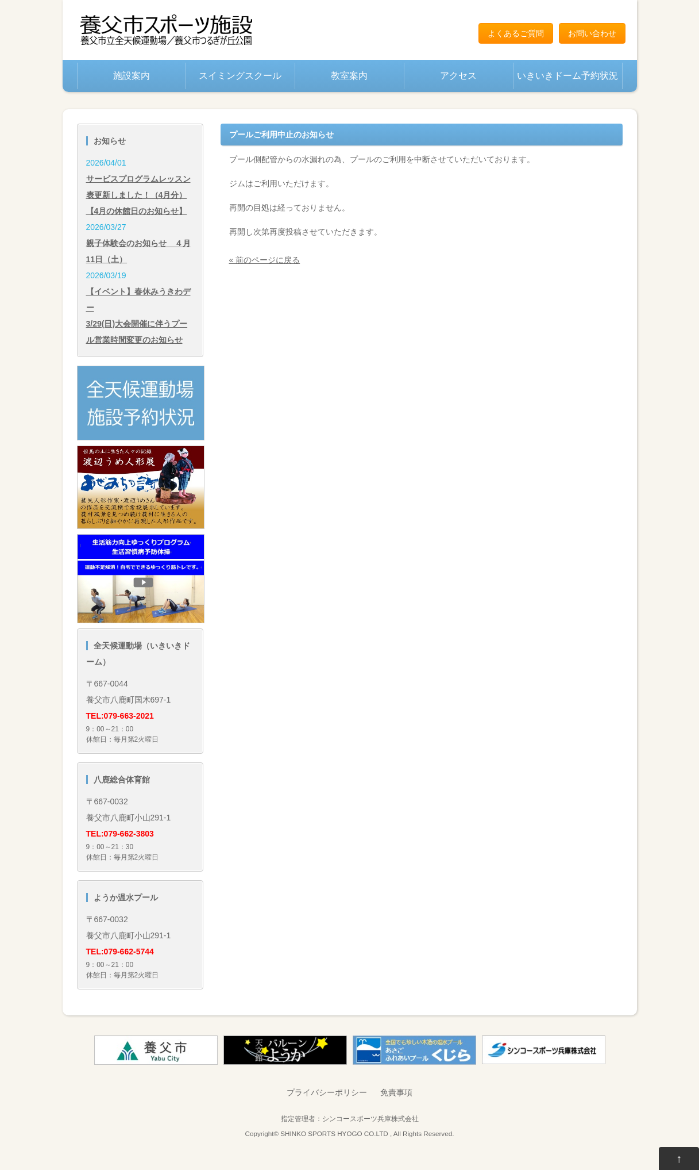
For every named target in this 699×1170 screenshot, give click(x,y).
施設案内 (131, 75)
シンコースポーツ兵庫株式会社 (370, 1118)
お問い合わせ (592, 33)
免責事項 (396, 1092)
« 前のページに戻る (264, 259)
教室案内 (349, 75)
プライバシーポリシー (327, 1092)
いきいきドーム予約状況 (567, 75)
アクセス (458, 75)
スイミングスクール (240, 75)
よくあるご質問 (516, 33)
